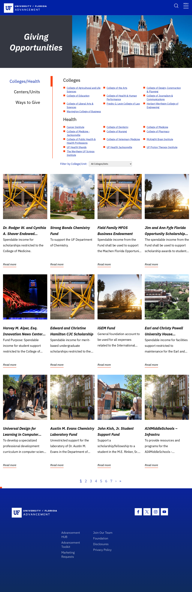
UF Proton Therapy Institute (162, 147)
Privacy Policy (102, 550)
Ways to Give (28, 102)
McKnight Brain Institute (160, 139)
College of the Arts (117, 87)
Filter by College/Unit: (73, 164)
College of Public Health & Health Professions (81, 141)
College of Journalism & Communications (160, 97)
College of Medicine (157, 127)
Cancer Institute (75, 127)
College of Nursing (117, 131)
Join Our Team (102, 533)
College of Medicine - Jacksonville (78, 133)
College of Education (78, 95)
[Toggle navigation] (186, 5)
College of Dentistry (117, 127)
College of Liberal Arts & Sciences (80, 105)
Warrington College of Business (84, 111)
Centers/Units (27, 92)
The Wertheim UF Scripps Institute (80, 153)
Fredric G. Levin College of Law (123, 103)
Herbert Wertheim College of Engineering (162, 105)
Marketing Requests (68, 554)
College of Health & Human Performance (122, 97)
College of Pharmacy (158, 131)
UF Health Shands (77, 147)
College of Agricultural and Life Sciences (83, 89)
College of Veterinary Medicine (123, 139)
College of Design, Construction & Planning (164, 89)
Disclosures (101, 544)
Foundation (100, 538)
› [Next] (115, 481)
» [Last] (120, 481)
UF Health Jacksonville (119, 147)
